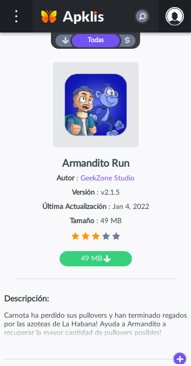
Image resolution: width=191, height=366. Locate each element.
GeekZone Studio (107, 178)
